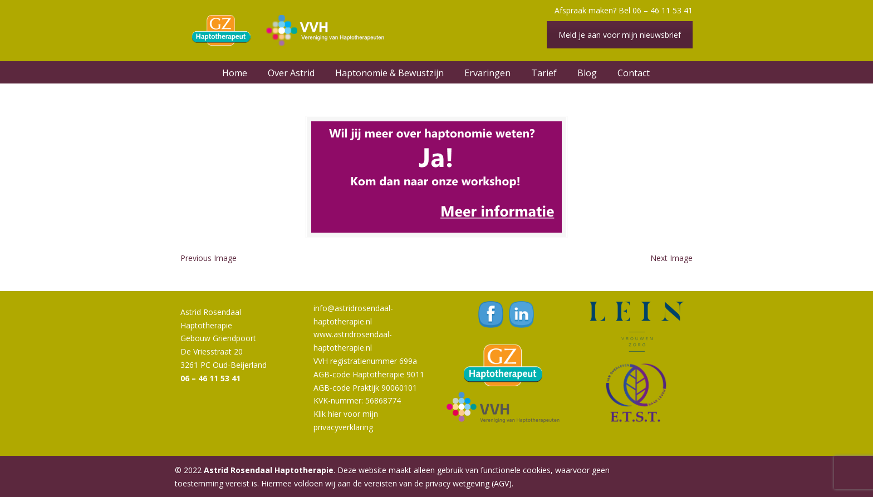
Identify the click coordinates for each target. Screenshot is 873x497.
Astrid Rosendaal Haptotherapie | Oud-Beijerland (291, 30)
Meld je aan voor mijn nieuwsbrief (619, 34)
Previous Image (208, 258)
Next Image (671, 258)
